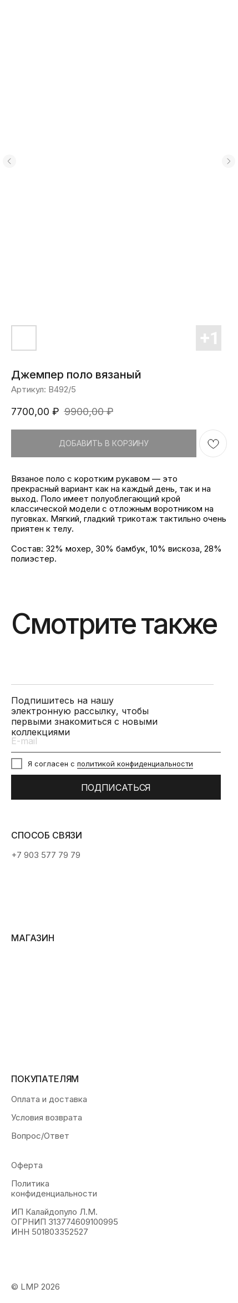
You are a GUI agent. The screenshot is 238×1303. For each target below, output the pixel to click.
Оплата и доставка (49, 1099)
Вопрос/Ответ (40, 1136)
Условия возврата (46, 1118)
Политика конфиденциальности (54, 1189)
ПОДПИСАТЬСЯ (116, 787)
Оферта (27, 1165)
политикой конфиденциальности (135, 763)
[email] (116, 741)
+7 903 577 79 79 (45, 855)
